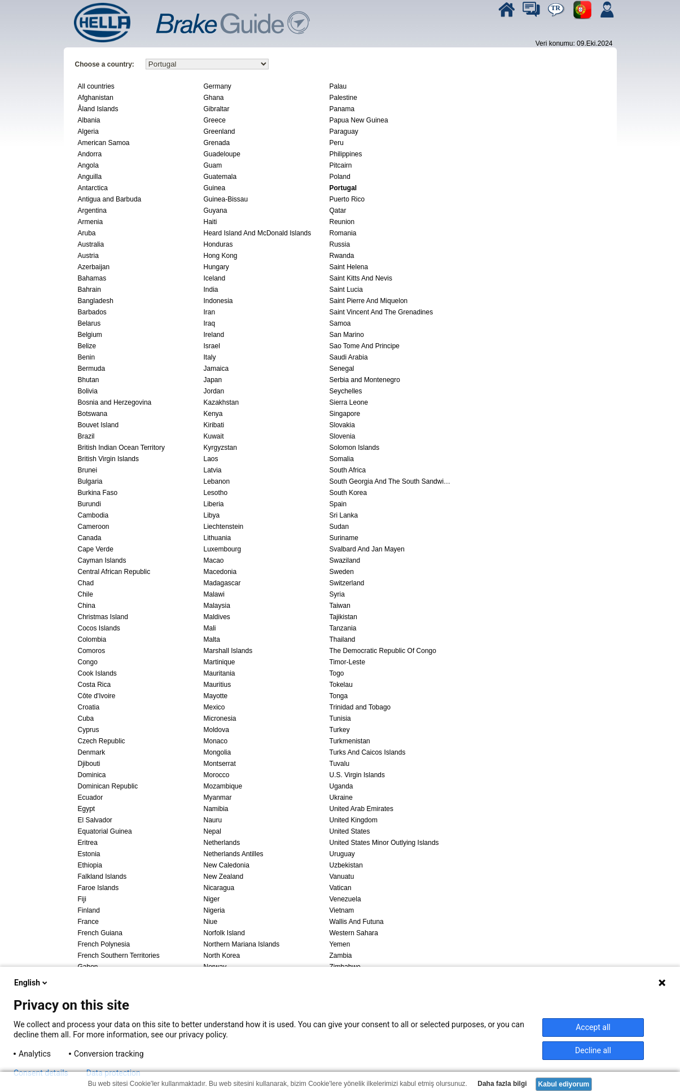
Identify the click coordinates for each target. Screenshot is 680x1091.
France (88, 922)
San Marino (347, 335)
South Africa (348, 470)
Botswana (93, 414)
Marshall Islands (228, 651)
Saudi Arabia (349, 357)
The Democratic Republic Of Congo (383, 651)
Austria (88, 256)
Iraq (210, 323)
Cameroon (93, 527)
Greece (215, 120)
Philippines (346, 154)
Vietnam (342, 910)
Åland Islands (98, 109)
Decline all (593, 1050)
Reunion (342, 222)
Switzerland (347, 583)
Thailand (343, 639)
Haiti (210, 222)
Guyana (215, 210)
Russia (340, 244)
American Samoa (104, 143)
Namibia (216, 809)
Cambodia (93, 515)
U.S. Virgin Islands (357, 775)
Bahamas (92, 278)
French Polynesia (104, 944)
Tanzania (343, 628)
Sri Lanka (344, 515)
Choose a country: (104, 64)
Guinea (215, 188)
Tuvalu (340, 764)
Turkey (340, 730)
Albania (89, 120)
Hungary (216, 267)
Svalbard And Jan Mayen (367, 549)
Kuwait (214, 436)
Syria (337, 594)
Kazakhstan (221, 402)
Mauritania (219, 673)
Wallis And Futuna (357, 922)
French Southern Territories (119, 955)
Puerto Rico (347, 199)
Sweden (342, 572)
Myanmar (218, 797)
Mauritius (217, 685)
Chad (86, 583)
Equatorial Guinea (105, 831)
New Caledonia (226, 865)
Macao (214, 560)
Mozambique (223, 786)
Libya (212, 515)
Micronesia (220, 718)
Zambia (341, 955)
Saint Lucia (346, 289)
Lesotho (216, 493)
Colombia (92, 639)
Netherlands (222, 843)
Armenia (90, 222)
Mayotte (216, 696)
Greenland (219, 131)
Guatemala (220, 177)
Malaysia (217, 606)
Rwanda (342, 256)
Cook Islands (97, 673)
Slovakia (342, 425)
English (31, 982)
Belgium (90, 335)
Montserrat (220, 764)
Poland (340, 177)
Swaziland (345, 560)
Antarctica (93, 188)
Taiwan (340, 606)
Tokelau (341, 685)
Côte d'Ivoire (97, 696)
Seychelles (346, 391)
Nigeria (214, 910)
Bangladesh (95, 301)
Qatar (338, 210)
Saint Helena (349, 267)
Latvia (213, 470)
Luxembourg (223, 549)
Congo (88, 662)
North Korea (222, 955)
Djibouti (89, 764)
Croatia (89, 707)
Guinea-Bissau (226, 199)
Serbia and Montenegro (365, 380)
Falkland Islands (102, 876)
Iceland (215, 278)
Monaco (216, 741)
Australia (91, 244)
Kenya (213, 414)
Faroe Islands (98, 888)
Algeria (88, 131)
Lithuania (217, 538)
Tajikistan (343, 617)
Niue (211, 922)
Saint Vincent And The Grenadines (381, 312)
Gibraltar (217, 109)
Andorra (90, 154)
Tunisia (340, 718)
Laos (211, 459)
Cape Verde (95, 549)
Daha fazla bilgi (501, 1084)
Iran (210, 312)
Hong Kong (221, 256)
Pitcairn (341, 165)
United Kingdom (354, 820)
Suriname (344, 538)
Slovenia (343, 436)
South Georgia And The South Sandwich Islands (391, 481)
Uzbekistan (346, 865)
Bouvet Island (98, 425)
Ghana (214, 98)
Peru (337, 143)
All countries (96, 86)
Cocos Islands (99, 628)
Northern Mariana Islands (242, 944)
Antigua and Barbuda (110, 199)
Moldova (216, 730)
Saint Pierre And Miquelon (369, 301)
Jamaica (216, 369)
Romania (343, 233)
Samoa (340, 323)
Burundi (89, 504)
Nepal (212, 831)
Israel (212, 346)
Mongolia (217, 752)
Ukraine (341, 797)
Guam (213, 165)
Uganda (341, 786)
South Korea (348, 493)
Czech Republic (101, 741)
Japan (213, 380)
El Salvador (95, 820)
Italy (210, 357)
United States (350, 831)
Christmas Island (103, 617)
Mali (210, 628)
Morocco (217, 775)
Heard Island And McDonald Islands (258, 233)
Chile (85, 594)
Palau (338, 86)
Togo (337, 673)
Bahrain (89, 289)
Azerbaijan (94, 267)
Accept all (593, 1027)
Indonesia (218, 301)
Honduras (218, 244)
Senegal (342, 369)
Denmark (92, 752)
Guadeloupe (222, 154)
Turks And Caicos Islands (368, 752)
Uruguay (342, 854)
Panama (342, 109)
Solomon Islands (355, 448)
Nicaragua (219, 888)
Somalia (342, 459)
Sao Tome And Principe (365, 346)
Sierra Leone (349, 402)
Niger (212, 899)
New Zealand (224, 876)
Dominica (92, 775)
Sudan (339, 527)
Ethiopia (90, 865)
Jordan (214, 391)
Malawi (214, 594)
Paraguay (344, 131)
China (86, 606)
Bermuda (92, 369)
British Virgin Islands (108, 459)
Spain (338, 504)
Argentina (92, 210)
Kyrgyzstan (220, 448)
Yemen (340, 944)
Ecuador (90, 797)
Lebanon (217, 481)
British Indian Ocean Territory (121, 448)
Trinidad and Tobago (360, 707)
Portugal (343, 188)
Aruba (87, 233)
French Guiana (100, 933)
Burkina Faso (98, 493)
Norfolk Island (224, 933)
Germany (217, 86)
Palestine (343, 98)
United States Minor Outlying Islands (384, 843)
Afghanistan (95, 98)
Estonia (89, 854)
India (211, 289)
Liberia (214, 504)
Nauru (213, 820)
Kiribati (214, 425)
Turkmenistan (350, 741)
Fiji (82, 899)
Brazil (86, 436)
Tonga (339, 696)
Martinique (219, 662)
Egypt (86, 809)
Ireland (214, 335)
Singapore (345, 414)
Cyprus (88, 730)
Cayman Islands (102, 560)
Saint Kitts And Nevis (361, 278)
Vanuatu (342, 876)
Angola (88, 165)
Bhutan (88, 380)
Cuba (86, 718)
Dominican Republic (108, 786)
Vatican (341, 888)
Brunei (88, 470)
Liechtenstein (224, 527)
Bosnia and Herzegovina (115, 402)
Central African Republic (114, 572)
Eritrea (88, 843)
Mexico (214, 707)
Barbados (92, 312)
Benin (86, 357)
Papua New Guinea (359, 120)
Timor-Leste (348, 662)
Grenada (217, 143)
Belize (87, 346)
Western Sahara (354, 933)
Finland (89, 910)
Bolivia (88, 391)
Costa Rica (94, 685)
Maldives (217, 617)
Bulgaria (90, 481)
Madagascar (222, 583)
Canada (90, 538)
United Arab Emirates (361, 809)
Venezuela (345, 899)
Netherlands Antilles (234, 854)
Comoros (92, 651)
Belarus (89, 323)
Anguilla (90, 177)
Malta (212, 639)
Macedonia (220, 572)
